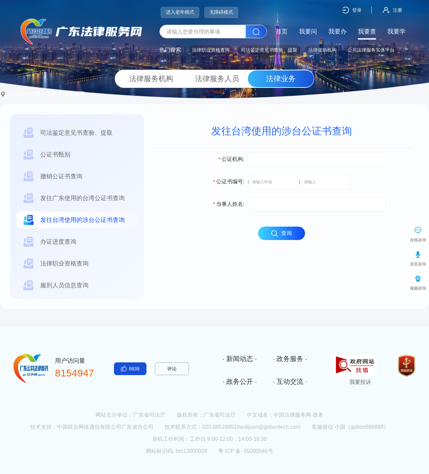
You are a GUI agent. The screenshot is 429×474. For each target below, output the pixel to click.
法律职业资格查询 (211, 50)
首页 (281, 31)
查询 (281, 233)
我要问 (308, 31)
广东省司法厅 (149, 415)
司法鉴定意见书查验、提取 (269, 50)
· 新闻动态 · (240, 358)
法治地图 (73, 94)
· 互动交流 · (290, 381)
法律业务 (281, 78)
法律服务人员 (214, 78)
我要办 (337, 31)
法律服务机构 (148, 78)
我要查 (367, 31)
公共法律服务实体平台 (371, 50)
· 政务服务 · (290, 358)
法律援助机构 (322, 50)
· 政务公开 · (240, 381)
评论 (172, 368)
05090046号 (258, 451)
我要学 (396, 31)
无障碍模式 (221, 12)
